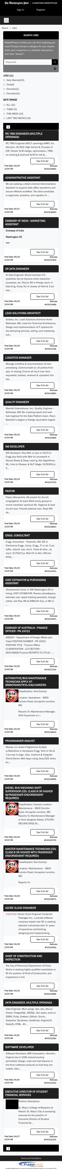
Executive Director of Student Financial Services (26, 1093)
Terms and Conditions (31, 1158)
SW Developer (14, 446)
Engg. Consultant (17, 535)
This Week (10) (15, 113)
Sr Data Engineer (17, 268)
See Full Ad (42, 161)
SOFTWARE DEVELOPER (19, 1047)
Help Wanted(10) (15, 80)
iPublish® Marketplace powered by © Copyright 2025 (31, 1164)
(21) (8, 75)
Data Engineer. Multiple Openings (28, 1002)
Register (40, 9)
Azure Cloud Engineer (20, 908)
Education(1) (13, 93)
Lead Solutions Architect (23, 313)
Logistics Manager (18, 357)
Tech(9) (10, 84)
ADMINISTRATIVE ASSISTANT (22, 177)
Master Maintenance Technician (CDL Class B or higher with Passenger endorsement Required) (30, 852)
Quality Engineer (17, 402)
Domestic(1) (13, 88)
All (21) (11, 104)
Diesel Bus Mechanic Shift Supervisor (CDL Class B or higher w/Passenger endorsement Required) (29, 793)
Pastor (10, 491)
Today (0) (12, 109)
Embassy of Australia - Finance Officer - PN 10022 (26, 629)
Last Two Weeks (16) (19, 118)
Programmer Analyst (20, 741)
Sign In (20, 9)
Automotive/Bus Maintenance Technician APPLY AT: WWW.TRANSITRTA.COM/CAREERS (25, 681)
